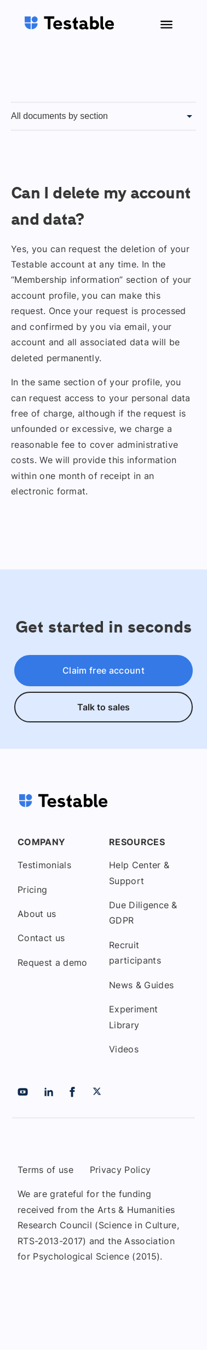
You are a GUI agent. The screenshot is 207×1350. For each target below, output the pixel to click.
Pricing (32, 889)
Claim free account (103, 670)
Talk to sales (103, 707)
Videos (124, 1049)
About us (37, 913)
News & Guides (141, 984)
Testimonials (44, 864)
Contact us (41, 937)
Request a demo (52, 962)
